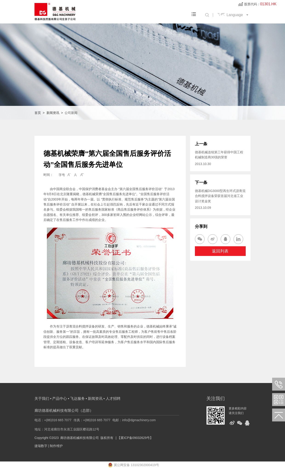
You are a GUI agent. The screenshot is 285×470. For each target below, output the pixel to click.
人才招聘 (113, 398)
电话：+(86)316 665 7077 (52, 420)
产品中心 (59, 398)
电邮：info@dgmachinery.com (134, 420)
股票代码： (260, 4)
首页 (37, 113)
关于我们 (41, 398)
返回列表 (220, 251)
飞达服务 (77, 398)
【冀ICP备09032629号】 (135, 438)
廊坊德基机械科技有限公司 (79, 438)
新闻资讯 (52, 113)
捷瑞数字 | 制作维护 (48, 446)
